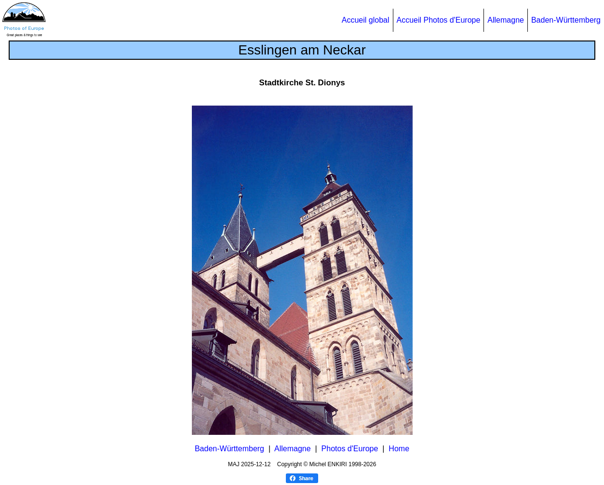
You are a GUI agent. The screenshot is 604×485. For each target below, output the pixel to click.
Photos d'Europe (350, 449)
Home (399, 449)
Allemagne (505, 20)
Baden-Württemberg (566, 20)
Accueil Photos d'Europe (439, 20)
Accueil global (365, 20)
